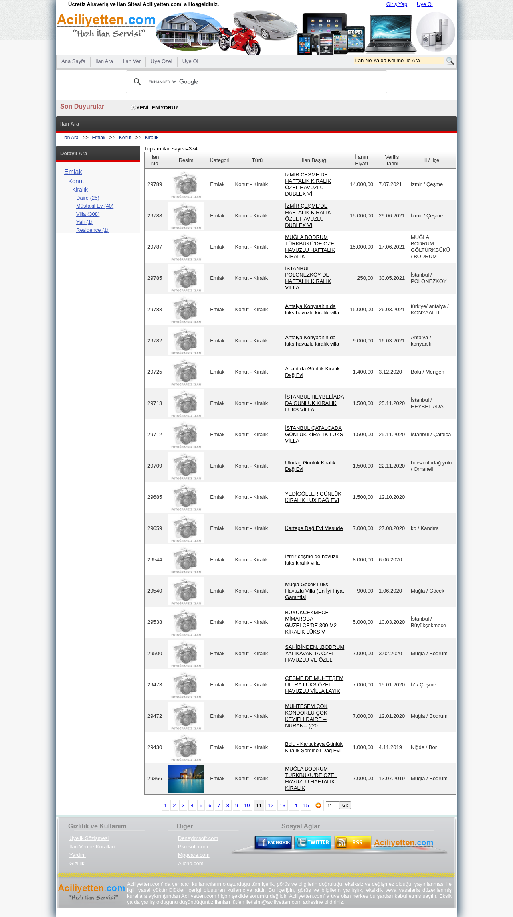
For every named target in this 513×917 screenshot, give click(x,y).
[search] (255, 82)
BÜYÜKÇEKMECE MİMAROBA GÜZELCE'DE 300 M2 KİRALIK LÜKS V (311, 622)
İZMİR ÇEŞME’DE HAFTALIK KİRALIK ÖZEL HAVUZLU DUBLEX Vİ (308, 215)
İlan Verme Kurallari (92, 847)
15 (306, 805)
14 (294, 805)
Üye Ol (425, 4)
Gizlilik (77, 863)
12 (270, 805)
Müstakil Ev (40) (94, 206)
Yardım (77, 855)
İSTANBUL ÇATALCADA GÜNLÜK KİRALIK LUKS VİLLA (314, 434)
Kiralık (151, 137)
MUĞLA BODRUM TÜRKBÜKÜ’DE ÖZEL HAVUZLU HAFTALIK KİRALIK (311, 246)
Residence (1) (92, 230)
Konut (125, 137)
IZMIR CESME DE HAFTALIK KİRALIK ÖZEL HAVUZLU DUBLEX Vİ (308, 184)
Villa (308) (87, 214)
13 (282, 805)
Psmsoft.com (193, 847)
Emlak (98, 137)
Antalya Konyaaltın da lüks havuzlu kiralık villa (312, 309)
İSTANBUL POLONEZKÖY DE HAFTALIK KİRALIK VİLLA (308, 278)
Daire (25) (87, 198)
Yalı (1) (84, 222)
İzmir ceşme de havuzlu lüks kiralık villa (312, 559)
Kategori (219, 160)
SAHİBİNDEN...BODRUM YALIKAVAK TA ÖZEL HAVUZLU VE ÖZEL (314, 653)
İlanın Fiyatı (361, 160)
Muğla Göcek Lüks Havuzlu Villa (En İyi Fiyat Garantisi (314, 590)
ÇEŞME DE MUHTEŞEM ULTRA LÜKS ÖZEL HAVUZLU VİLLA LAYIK (314, 684)
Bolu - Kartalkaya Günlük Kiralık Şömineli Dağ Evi (314, 747)
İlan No (155, 160)
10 (247, 805)
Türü (257, 160)
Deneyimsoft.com (198, 838)
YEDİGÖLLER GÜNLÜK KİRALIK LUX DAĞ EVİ (313, 497)
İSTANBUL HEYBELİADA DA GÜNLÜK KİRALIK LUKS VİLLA (314, 403)
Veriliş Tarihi (392, 160)
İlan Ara (70, 137)
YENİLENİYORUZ (157, 108)
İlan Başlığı (314, 160)
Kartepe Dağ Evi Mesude (314, 528)
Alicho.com (191, 863)
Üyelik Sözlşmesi (89, 838)
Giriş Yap (396, 4)
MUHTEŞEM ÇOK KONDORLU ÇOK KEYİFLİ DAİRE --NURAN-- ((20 (306, 716)
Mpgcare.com (194, 855)
